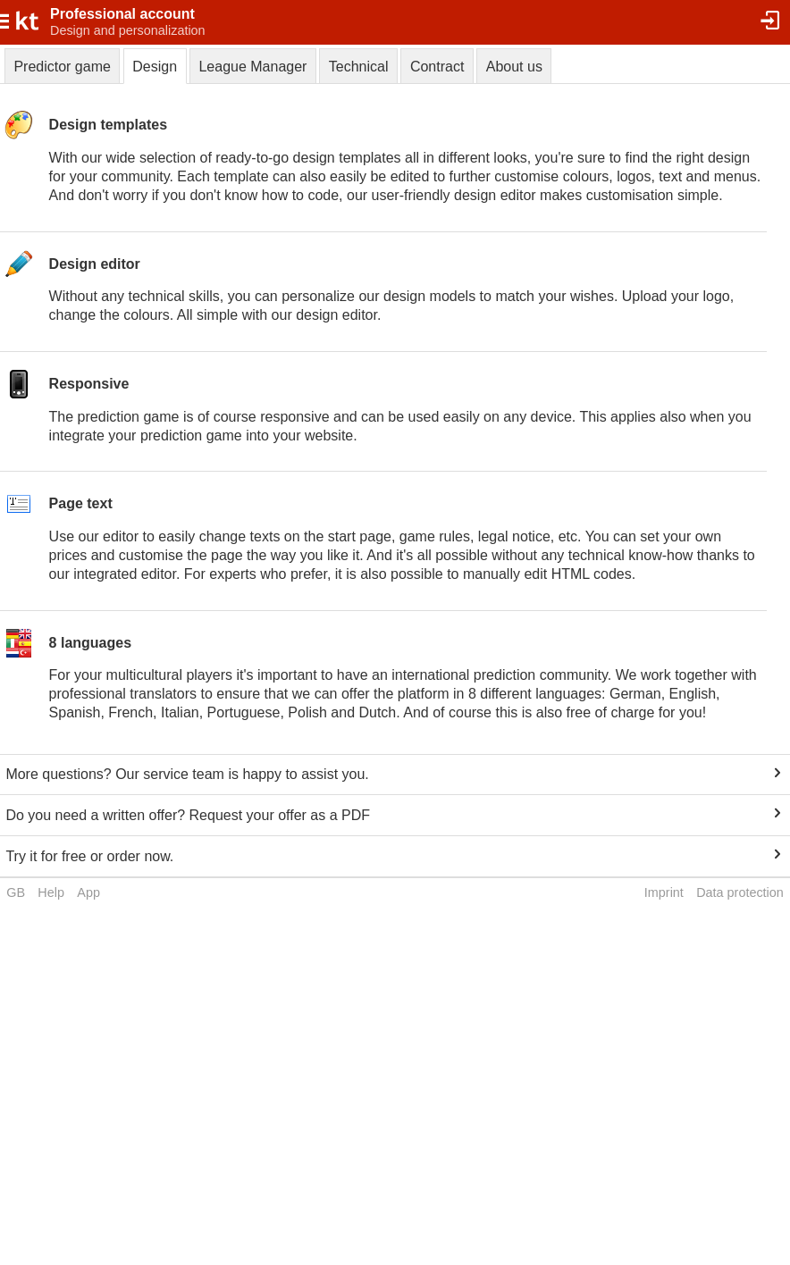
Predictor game (62, 66)
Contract (437, 66)
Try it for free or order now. (89, 856)
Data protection (740, 892)
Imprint (664, 892)
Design (154, 66)
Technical (359, 66)
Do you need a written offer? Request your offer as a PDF (187, 815)
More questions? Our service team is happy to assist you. (186, 774)
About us (514, 66)
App (88, 892)
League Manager (252, 66)
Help (51, 892)
